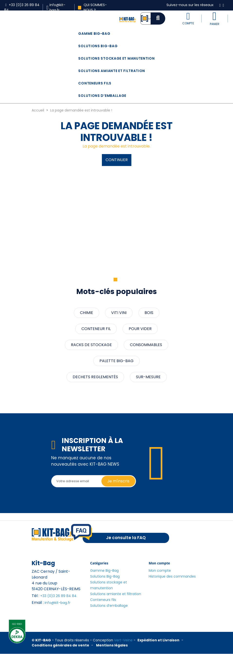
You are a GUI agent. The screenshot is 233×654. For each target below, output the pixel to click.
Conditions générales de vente (60, 645)
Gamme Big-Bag (94, 33)
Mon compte (160, 570)
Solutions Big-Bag (97, 46)
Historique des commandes (172, 576)
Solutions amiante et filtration (111, 70)
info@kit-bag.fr (57, 602)
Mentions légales (112, 645)
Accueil (38, 110)
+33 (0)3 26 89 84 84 (58, 595)
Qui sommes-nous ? (92, 7)
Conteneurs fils (94, 83)
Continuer (117, 160)
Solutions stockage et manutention (116, 58)
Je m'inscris (118, 481)
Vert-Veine (123, 640)
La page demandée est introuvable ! (81, 110)
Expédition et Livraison (158, 640)
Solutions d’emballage (102, 95)
